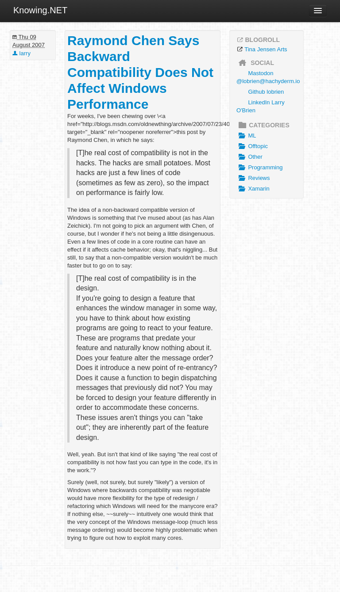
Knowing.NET (40, 10)
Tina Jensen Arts (265, 49)
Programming (259, 168)
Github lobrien (266, 91)
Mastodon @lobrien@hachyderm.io (268, 77)
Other (249, 157)
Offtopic (252, 146)
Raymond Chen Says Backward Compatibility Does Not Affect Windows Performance (140, 72)
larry (21, 53)
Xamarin (253, 189)
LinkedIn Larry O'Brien (260, 106)
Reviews (253, 178)
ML (246, 136)
